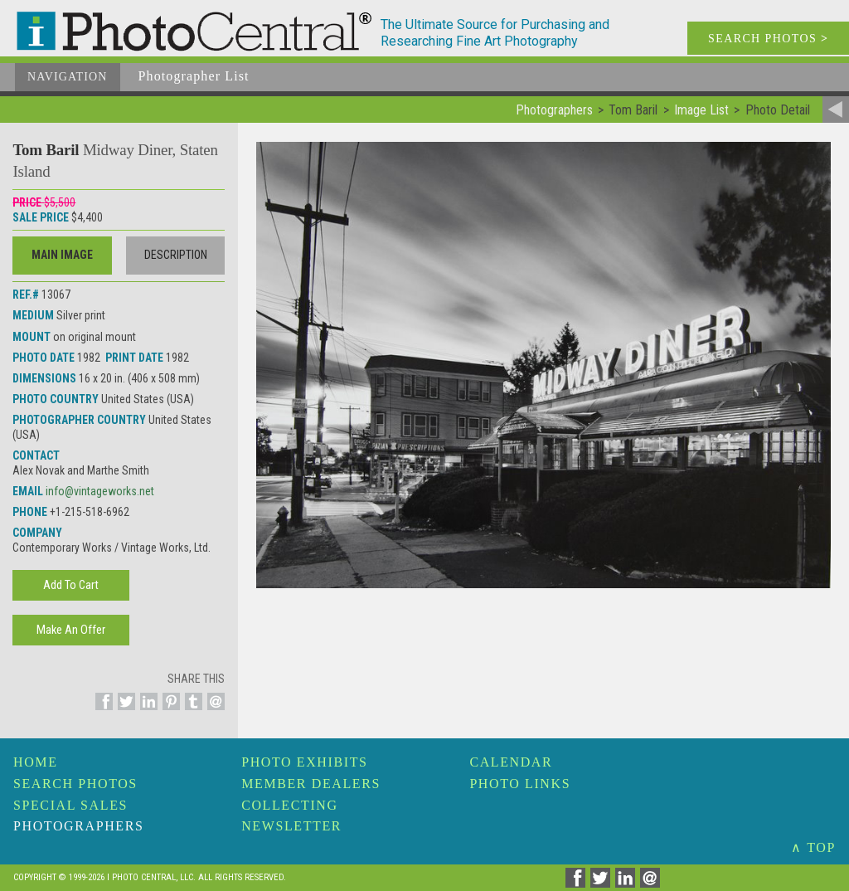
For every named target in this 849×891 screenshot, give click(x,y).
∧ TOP (813, 847)
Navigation (67, 77)
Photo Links (519, 784)
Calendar (510, 762)
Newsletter (291, 826)
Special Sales (70, 805)
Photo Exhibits (304, 762)
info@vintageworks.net (100, 491)
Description (175, 254)
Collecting (289, 805)
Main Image (62, 254)
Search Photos (75, 784)
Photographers (78, 826)
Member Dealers (311, 784)
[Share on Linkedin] (146, 711)
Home (35, 762)
